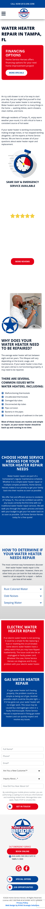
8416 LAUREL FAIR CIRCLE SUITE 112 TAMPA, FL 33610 (23, 858)
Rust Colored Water (16, 589)
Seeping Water (13, 602)
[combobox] (22, 770)
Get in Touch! (23, 806)
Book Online (22, 851)
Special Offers (23, 879)
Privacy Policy (22, 903)
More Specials (16, 72)
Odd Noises (11, 596)
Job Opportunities (23, 887)
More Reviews (22, 261)
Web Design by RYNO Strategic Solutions (22, 905)
